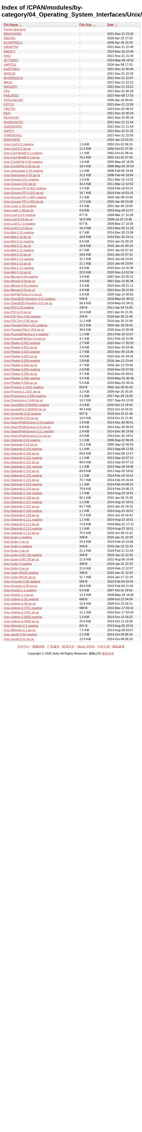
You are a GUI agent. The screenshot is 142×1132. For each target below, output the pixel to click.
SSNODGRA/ (13, 126)
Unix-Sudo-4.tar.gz (16, 568)
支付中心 (23, 646)
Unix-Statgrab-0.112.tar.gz (21, 533)
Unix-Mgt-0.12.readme (19, 250)
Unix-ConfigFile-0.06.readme (23, 161)
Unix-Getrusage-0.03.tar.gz (22, 175)
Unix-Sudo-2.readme (18, 546)
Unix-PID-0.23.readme (19, 307)
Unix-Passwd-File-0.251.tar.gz (24, 329)
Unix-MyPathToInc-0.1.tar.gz (23, 294)
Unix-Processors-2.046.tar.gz (23, 400)
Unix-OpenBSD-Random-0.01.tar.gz (28, 303)
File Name (11, 24)
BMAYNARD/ (13, 33)
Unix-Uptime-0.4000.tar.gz (21, 621)
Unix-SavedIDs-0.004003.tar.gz (25, 409)
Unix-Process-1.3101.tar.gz (22, 391)
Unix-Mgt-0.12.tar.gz (17, 254)
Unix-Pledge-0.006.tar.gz (20, 382)
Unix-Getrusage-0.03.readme (23, 170)
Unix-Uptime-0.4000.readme (23, 617)
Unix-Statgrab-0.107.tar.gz (21, 506)
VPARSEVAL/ (13, 135)
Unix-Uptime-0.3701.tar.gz (21, 612)
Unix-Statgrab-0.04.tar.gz (21, 444)
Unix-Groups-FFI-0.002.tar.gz (23, 193)
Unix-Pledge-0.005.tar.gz (20, 373)
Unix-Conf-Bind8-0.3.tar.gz (22, 157)
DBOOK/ (9, 38)
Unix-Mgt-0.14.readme (19, 268)
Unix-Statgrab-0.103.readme (23, 475)
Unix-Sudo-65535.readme (21, 572)
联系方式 (68, 646)
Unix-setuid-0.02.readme (20, 634)
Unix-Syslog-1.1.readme (20, 590)
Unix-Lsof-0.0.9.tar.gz (18, 219)
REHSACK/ (11, 117)
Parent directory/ (15, 29)
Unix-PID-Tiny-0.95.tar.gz (21, 321)
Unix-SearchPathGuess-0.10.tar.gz (27, 427)
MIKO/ (8, 82)
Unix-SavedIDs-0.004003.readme (26, 405)
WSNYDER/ (12, 139)
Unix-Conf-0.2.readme (19, 144)
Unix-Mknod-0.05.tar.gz (19, 290)
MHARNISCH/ (13, 78)
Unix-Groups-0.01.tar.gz (20, 184)
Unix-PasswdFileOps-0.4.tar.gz (25, 338)
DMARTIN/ (11, 47)
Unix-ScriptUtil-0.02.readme (22, 413)
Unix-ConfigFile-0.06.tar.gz (22, 166)
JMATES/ (10, 64)
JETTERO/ (11, 60)
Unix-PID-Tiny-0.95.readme (22, 316)
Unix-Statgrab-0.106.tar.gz (21, 497)
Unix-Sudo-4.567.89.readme (23, 555)
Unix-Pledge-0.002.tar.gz (20, 347)
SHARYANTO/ (13, 122)
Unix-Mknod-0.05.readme (21, 285)
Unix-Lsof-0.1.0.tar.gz (18, 228)
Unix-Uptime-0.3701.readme (23, 608)
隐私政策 (118, 646)
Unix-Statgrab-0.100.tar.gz (21, 453)
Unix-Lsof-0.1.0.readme (20, 223)
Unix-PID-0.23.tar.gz (17, 312)
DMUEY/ (9, 51)
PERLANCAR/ (13, 100)
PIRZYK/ (9, 108)
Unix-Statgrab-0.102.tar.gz (21, 471)
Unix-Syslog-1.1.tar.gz (19, 594)
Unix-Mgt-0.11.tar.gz (17, 245)
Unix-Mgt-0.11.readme (19, 241)
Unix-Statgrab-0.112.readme (23, 528)
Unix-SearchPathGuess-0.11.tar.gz (27, 435)
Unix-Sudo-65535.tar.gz (20, 577)
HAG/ (7, 56)
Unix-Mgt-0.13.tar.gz (17, 263)
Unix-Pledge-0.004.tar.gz (20, 365)
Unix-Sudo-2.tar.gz (16, 550)
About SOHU (86, 646)
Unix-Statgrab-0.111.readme (23, 519)
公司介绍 (103, 646)
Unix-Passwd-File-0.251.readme (25, 325)
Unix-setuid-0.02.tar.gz (19, 639)
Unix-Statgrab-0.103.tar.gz (21, 480)
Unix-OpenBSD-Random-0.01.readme (29, 298)
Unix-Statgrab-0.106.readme (23, 493)
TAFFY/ (9, 131)
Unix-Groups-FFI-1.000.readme (25, 197)
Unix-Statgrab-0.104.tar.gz (21, 488)
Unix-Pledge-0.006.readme (22, 378)
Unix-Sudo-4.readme (18, 563)
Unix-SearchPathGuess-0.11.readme (29, 431)
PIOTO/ (9, 104)
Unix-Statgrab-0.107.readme (23, 502)
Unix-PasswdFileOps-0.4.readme (26, 334)
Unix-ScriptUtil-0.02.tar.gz (21, 418)
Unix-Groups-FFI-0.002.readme (25, 188)
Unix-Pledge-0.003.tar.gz (20, 356)
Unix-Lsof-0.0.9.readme (20, 215)
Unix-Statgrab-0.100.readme (23, 449)
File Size (85, 24)
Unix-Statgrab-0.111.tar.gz (21, 524)
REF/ (7, 113)
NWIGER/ (10, 86)
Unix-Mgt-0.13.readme (19, 259)
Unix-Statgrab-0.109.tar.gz (21, 515)
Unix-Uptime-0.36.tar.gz (20, 603)
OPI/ (7, 91)
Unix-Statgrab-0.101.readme (23, 458)
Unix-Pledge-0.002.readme (22, 343)
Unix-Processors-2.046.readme (25, 396)
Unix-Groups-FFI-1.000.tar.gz (23, 201)
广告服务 (53, 646)
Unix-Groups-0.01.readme (21, 179)
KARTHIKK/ (12, 69)
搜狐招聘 (38, 646)
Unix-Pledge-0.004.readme (22, 360)
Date (110, 24)
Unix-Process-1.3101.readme (23, 387)
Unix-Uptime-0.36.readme (21, 599)
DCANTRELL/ (13, 42)
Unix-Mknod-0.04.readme (21, 276)
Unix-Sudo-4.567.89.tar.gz (21, 559)
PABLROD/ (11, 95)
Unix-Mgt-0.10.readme (19, 232)
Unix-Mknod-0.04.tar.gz (19, 281)
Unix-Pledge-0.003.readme (22, 351)
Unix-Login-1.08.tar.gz (19, 210)
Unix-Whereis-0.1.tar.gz (20, 630)
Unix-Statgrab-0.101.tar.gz (21, 462)
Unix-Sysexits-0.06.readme (22, 581)
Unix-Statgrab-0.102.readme (23, 466)
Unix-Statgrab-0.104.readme (23, 484)
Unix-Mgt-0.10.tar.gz (17, 237)
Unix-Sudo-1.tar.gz (16, 541)
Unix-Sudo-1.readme (18, 537)
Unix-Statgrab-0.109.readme (23, 510)
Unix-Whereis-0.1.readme (21, 625)
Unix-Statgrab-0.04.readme (22, 440)
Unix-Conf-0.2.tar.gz (17, 148)
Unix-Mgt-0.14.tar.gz (17, 272)
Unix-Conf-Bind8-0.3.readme (23, 153)
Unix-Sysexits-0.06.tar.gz (20, 586)
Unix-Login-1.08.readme (20, 206)
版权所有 (108, 653)
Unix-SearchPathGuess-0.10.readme (29, 422)
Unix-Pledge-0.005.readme (22, 369)
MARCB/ (9, 73)
